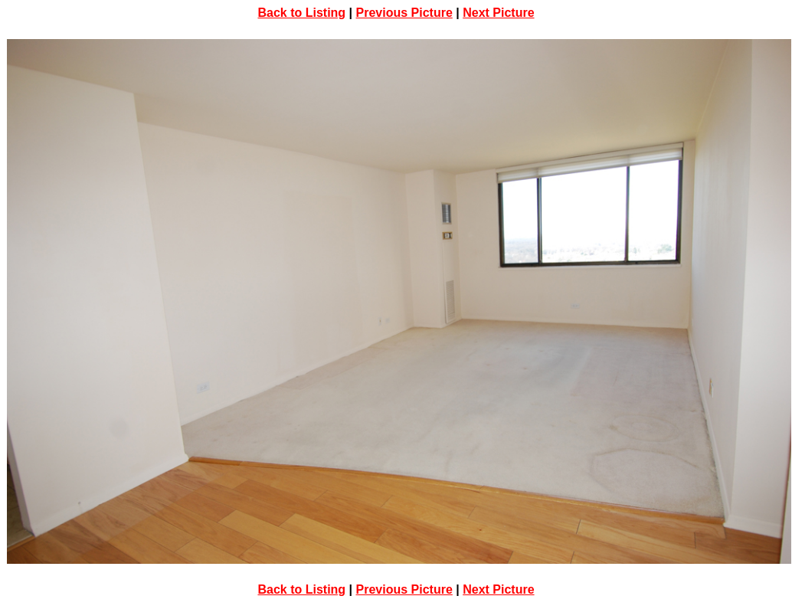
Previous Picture (404, 12)
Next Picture (498, 12)
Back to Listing (301, 12)
